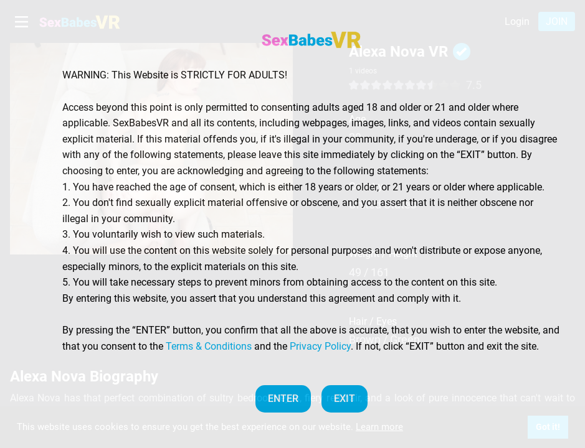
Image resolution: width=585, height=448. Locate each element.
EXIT (344, 398)
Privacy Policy (320, 346)
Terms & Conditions (209, 346)
